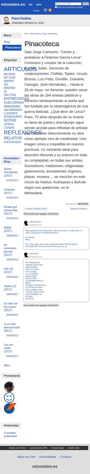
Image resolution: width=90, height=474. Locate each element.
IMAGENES (12, 106)
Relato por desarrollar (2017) (11, 212)
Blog (44, 34)
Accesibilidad (47, 456)
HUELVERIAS (14, 102)
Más (38, 4)
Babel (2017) (11, 232)
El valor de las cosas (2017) (11, 309)
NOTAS (10, 120)
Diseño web (73, 448)
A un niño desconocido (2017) (12, 329)
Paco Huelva (21, 18)
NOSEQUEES (13, 116)
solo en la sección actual (70, 7)
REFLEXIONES (23, 132)
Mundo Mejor (58, 448)
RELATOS (13, 138)
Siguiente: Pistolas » (79, 209)
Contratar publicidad (10, 434)
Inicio (26, 34)
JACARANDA (13, 109)
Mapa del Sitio (26, 456)
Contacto (65, 456)
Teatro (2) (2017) (11, 290)
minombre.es (13, 4)
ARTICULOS (83, 204)
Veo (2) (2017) (11, 273)
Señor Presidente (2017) (11, 174)
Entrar (36, 10)
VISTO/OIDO (12, 142)
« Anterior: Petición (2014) (36, 209)
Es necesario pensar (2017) (11, 252)
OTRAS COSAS (9, 125)
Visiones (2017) (11, 194)
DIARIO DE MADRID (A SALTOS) (10, 87)
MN (30, 4)
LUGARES (11, 113)
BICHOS (9, 74)
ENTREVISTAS (16, 99)
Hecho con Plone (17, 448)
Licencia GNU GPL (38, 448)
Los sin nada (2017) (11, 350)
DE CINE (10, 77)
